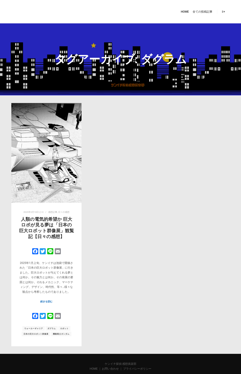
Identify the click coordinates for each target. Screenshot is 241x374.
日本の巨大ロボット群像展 (36, 334)
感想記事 (52, 212)
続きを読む (46, 301)
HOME (94, 368)
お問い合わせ (110, 368)
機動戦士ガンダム (61, 334)
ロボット (64, 328)
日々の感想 (63, 212)
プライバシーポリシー (137, 368)
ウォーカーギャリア (33, 328)
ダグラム (51, 328)
